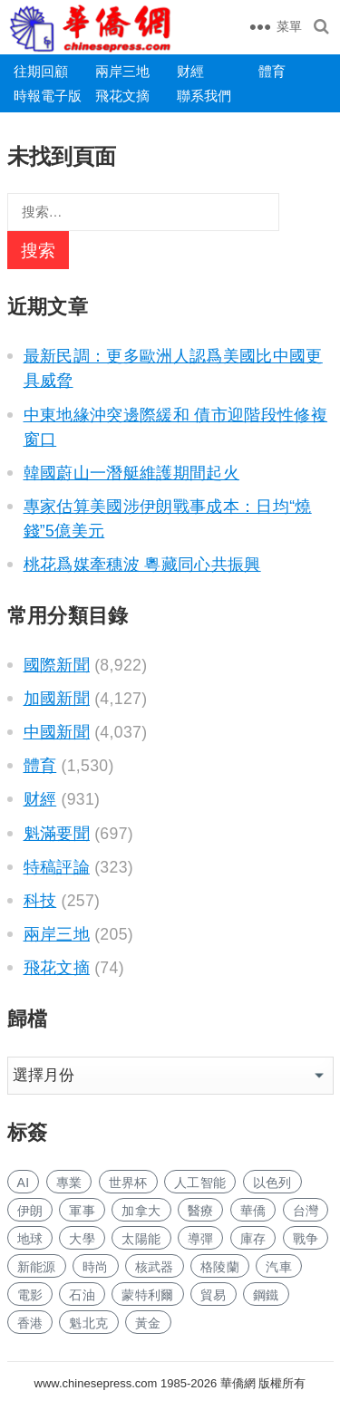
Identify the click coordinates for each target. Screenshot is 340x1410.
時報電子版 (48, 95)
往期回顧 (41, 71)
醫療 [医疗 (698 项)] (201, 1210)
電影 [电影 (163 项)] (30, 1295)
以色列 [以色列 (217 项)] (272, 1182)
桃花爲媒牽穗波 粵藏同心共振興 (142, 564)
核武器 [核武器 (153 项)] (154, 1267)
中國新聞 (57, 732)
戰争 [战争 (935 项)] (306, 1238)
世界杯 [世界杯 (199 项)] (128, 1182)
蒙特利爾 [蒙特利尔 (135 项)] (147, 1295)
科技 (40, 901)
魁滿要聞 (57, 834)
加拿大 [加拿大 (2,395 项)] (140, 1210)
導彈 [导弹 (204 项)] (201, 1238)
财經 (190, 71)
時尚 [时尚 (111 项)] (96, 1267)
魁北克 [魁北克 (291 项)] (88, 1323)
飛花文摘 (122, 95)
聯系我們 (204, 95)
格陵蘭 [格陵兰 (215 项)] (219, 1267)
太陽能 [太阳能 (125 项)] (140, 1238)
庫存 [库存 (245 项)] (253, 1238)
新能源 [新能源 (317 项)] (36, 1267)
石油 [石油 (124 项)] (82, 1295)
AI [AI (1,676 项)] (23, 1182)
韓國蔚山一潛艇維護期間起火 (132, 473)
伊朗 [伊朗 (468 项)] (30, 1210)
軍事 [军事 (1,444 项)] (82, 1210)
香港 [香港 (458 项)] (30, 1323)
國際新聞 (57, 665)
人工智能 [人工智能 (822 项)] (200, 1182)
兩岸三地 (122, 71)
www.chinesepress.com (96, 1383)
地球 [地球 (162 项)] (30, 1238)
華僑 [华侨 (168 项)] (253, 1210)
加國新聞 (57, 699)
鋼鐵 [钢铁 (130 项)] (266, 1295)
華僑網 (236, 1383)
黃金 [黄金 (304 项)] (148, 1323)
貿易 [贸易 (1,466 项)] (213, 1295)
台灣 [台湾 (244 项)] (306, 1210)
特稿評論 (57, 867)
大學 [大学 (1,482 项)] (82, 1238)
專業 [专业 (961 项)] (69, 1182)
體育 (272, 71)
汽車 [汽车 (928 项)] (279, 1267)
